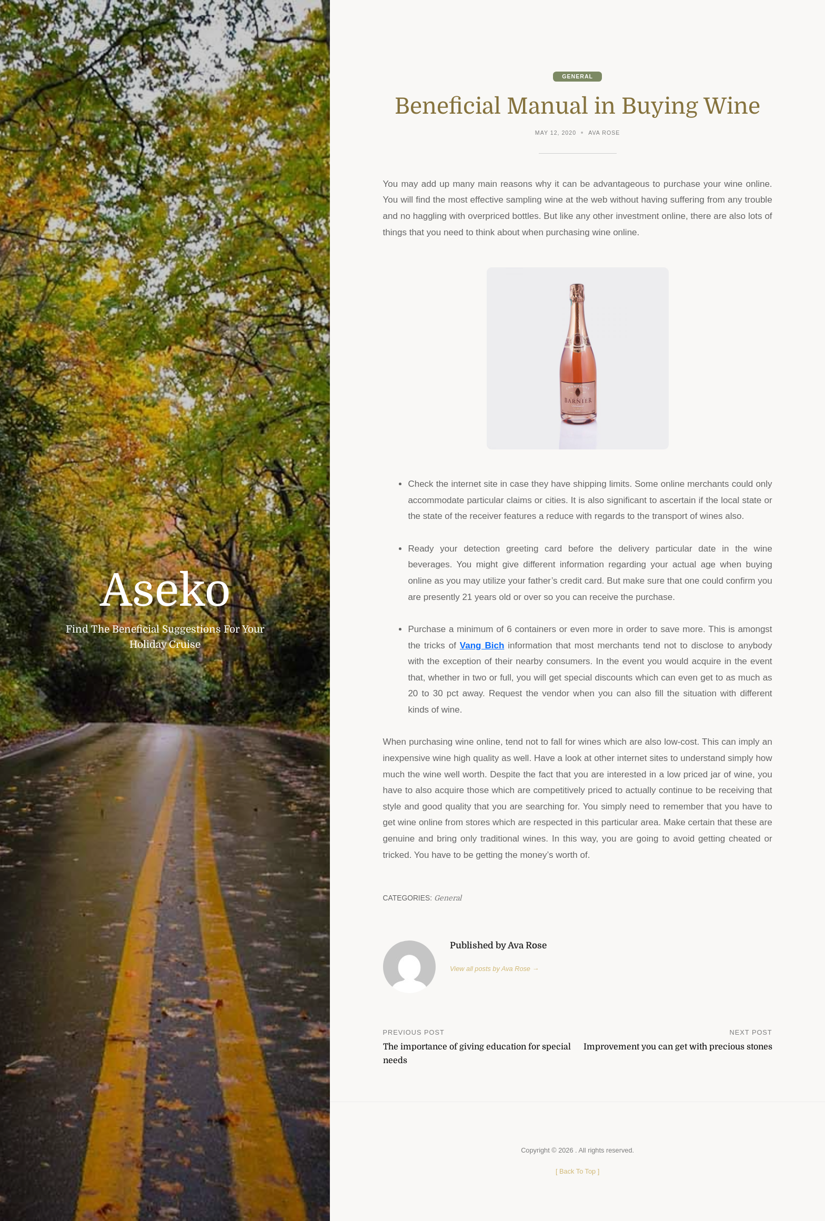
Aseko (165, 590)
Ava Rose (604, 132)
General (577, 76)
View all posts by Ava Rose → (494, 969)
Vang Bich (482, 645)
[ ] (577, 1171)
